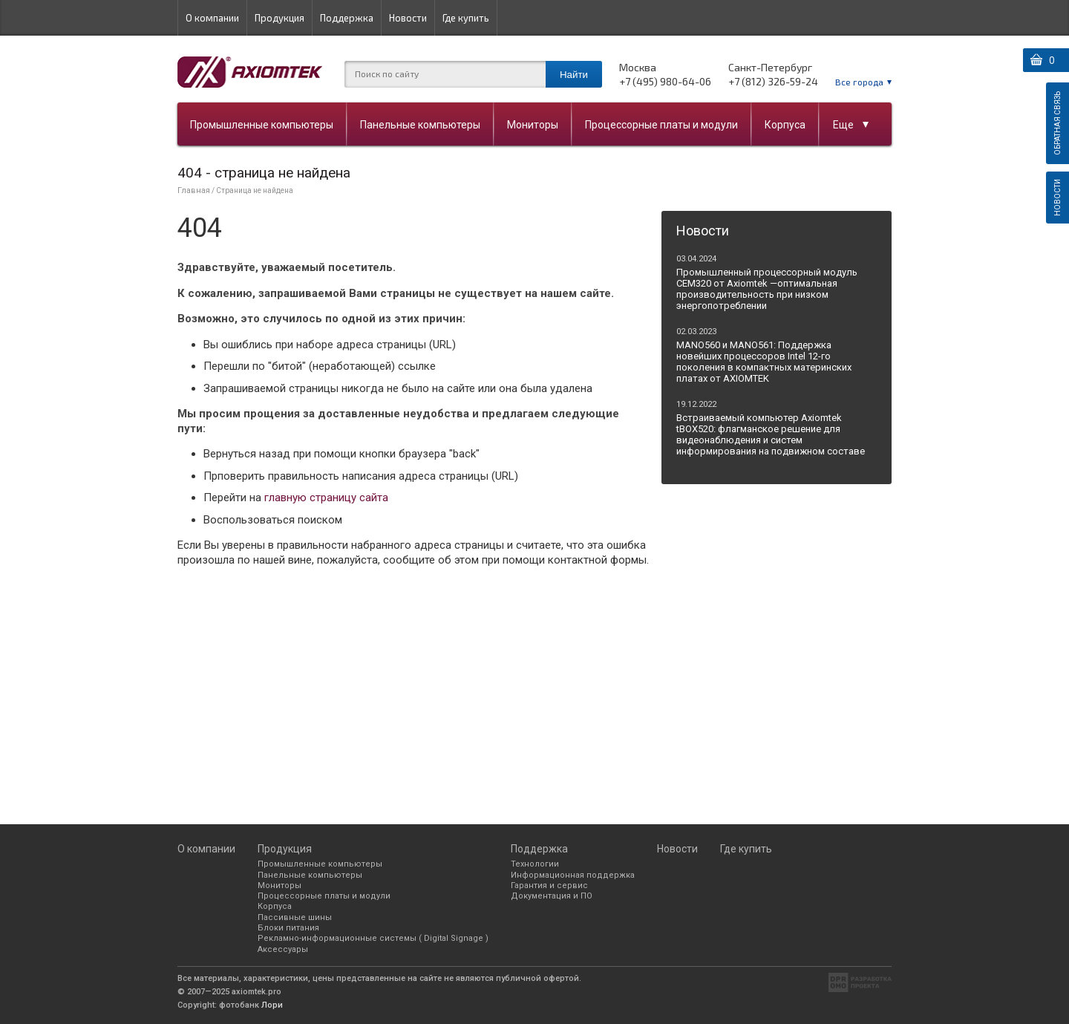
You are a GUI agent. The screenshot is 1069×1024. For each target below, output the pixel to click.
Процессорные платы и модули (661, 125)
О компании (212, 18)
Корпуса (785, 125)
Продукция (279, 18)
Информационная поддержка (573, 875)
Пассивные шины (295, 917)
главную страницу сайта (326, 497)
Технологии (535, 864)
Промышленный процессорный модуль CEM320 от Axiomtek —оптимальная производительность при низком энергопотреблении (766, 289)
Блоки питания (288, 928)
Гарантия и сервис (549, 885)
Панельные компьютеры (420, 125)
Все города (859, 81)
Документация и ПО (551, 896)
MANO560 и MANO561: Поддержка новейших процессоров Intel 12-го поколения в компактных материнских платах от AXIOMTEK (763, 361)
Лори (272, 1005)
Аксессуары (283, 949)
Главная (193, 190)
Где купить (465, 18)
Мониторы (532, 125)
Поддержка (346, 18)
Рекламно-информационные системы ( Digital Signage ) (373, 938)
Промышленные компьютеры (261, 125)
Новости (408, 18)
